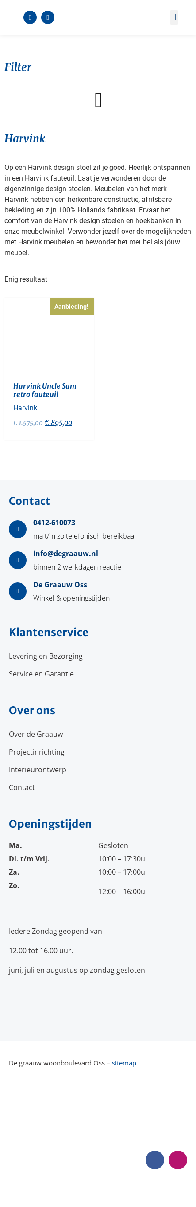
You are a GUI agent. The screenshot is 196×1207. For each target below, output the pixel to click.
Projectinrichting (37, 752)
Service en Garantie (41, 674)
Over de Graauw (36, 734)
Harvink (25, 408)
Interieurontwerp (37, 770)
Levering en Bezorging (46, 656)
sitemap (124, 1062)
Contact (22, 787)
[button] (174, 17)
